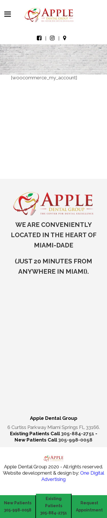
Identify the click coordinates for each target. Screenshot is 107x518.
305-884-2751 (78, 433)
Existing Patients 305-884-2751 (53, 505)
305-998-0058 (75, 440)
